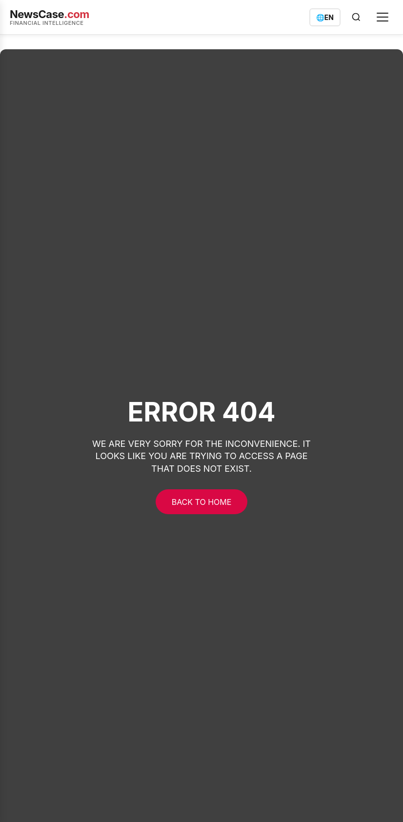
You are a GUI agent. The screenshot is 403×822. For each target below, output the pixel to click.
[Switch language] (325, 17)
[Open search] (356, 17)
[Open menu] (382, 17)
